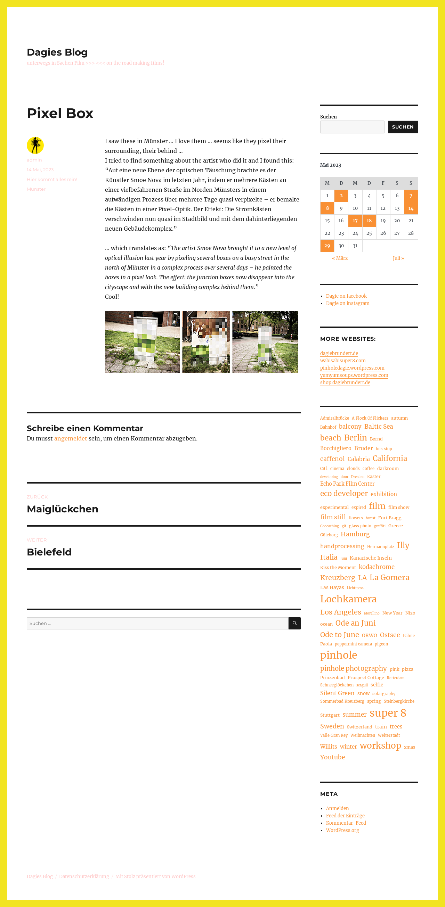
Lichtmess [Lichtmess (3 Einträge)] (355, 588)
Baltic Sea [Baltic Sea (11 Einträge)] (378, 426)
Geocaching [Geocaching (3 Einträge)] (329, 526)
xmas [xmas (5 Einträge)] (409, 747)
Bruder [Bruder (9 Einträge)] (363, 448)
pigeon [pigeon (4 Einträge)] (381, 644)
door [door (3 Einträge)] (344, 477)
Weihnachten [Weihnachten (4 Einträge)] (362, 735)
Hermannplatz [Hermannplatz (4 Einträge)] (380, 546)
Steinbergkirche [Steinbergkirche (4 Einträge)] (399, 701)
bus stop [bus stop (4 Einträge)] (384, 448)
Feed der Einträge (345, 816)
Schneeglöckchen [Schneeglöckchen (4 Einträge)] (337, 685)
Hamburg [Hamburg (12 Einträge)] (355, 534)
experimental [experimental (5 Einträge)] (334, 507)
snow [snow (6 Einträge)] (363, 693)
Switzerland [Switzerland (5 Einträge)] (359, 726)
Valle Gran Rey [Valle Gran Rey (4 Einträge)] (334, 735)
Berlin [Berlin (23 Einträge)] (355, 438)
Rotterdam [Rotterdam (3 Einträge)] (395, 678)
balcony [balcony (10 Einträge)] (350, 426)
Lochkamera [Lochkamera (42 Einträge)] (348, 599)
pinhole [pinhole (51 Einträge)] (338, 655)
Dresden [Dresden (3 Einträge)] (357, 477)
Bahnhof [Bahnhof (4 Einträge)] (328, 427)
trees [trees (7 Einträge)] (396, 727)
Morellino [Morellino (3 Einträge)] (372, 613)
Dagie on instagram (348, 303)
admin (34, 160)
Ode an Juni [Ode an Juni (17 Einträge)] (355, 623)
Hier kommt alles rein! (52, 179)
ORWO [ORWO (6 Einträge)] (369, 635)
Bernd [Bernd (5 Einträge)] (376, 439)
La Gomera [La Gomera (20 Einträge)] (390, 577)
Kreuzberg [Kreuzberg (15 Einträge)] (337, 578)
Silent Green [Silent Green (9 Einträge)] (337, 693)
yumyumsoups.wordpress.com (354, 375)
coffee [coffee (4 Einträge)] (368, 468)
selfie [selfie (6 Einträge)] (377, 685)
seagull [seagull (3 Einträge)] (362, 685)
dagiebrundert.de (339, 353)
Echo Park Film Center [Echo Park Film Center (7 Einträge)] (347, 484)
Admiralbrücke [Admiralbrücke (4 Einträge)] (334, 418)
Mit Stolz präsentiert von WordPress (155, 877)
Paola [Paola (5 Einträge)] (326, 643)
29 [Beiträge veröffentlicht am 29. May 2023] (327, 246)
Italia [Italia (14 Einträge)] (329, 557)
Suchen (328, 117)
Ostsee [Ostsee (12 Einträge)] (390, 635)
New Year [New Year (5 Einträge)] (392, 613)
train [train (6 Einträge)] (381, 727)
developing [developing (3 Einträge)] (329, 477)
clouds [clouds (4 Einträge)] (353, 468)
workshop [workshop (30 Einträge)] (380, 745)
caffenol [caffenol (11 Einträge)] (332, 459)
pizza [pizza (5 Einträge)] (407, 669)
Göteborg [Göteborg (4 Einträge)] (329, 535)
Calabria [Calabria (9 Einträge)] (359, 458)
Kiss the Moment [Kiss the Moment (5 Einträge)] (338, 567)
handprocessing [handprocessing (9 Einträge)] (342, 546)
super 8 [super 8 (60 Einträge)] (388, 713)
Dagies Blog (57, 52)
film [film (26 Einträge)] (377, 506)
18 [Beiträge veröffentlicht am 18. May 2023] (369, 221)
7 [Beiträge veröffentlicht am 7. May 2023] (411, 196)
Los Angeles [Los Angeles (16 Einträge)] (340, 612)
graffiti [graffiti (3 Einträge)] (380, 526)
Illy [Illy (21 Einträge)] (403, 545)
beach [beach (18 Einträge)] (330, 438)
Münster (36, 189)
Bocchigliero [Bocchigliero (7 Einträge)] (335, 448)
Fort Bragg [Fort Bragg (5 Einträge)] (390, 517)
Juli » (398, 258)
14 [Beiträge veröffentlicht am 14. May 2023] (411, 208)
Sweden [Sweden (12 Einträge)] (332, 726)
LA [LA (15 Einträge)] (362, 578)
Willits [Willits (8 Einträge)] (328, 746)
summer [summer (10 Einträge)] (354, 714)
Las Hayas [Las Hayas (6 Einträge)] (332, 588)
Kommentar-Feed (346, 823)
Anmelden (337, 808)
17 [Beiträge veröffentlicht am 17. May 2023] (355, 221)
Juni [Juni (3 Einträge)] (343, 558)
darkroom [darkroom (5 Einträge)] (388, 468)
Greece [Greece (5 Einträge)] (395, 525)
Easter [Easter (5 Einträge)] (374, 476)
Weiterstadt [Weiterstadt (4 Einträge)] (389, 735)
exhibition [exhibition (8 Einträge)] (384, 494)
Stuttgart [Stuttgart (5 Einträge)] (330, 715)
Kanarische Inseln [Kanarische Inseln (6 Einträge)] (371, 558)
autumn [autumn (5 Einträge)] (399, 418)
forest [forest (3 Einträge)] (370, 518)
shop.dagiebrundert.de (345, 383)
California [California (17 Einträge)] (390, 458)
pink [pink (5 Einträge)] (394, 669)
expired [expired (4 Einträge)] (358, 507)
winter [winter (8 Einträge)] (348, 746)
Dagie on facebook (346, 296)
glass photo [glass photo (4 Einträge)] (360, 525)
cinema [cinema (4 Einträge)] (337, 468)
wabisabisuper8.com (343, 361)
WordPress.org (342, 830)
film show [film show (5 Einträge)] (398, 507)
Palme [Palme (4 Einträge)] (409, 635)
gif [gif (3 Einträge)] (344, 526)
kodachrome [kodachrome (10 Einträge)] (377, 567)
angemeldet (70, 438)
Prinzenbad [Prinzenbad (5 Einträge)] (332, 677)
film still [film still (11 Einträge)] (333, 517)
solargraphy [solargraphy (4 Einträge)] (383, 693)
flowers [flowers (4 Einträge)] (356, 518)
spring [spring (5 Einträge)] (374, 701)
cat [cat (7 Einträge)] (323, 468)
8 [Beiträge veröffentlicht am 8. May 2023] (327, 208)
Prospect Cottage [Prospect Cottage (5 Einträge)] (366, 677)
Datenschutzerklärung (84, 877)
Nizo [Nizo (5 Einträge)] (410, 613)
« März (340, 258)
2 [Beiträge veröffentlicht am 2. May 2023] (341, 196)
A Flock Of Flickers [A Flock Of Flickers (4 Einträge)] (370, 418)
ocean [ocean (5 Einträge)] (326, 624)
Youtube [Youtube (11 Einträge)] (332, 757)
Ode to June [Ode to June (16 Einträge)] (339, 634)
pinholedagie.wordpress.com (352, 368)
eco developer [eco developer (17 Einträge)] (344, 493)
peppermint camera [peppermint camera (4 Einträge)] (353, 644)
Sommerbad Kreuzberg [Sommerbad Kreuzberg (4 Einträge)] (342, 701)
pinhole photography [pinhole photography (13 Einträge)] (353, 669)
